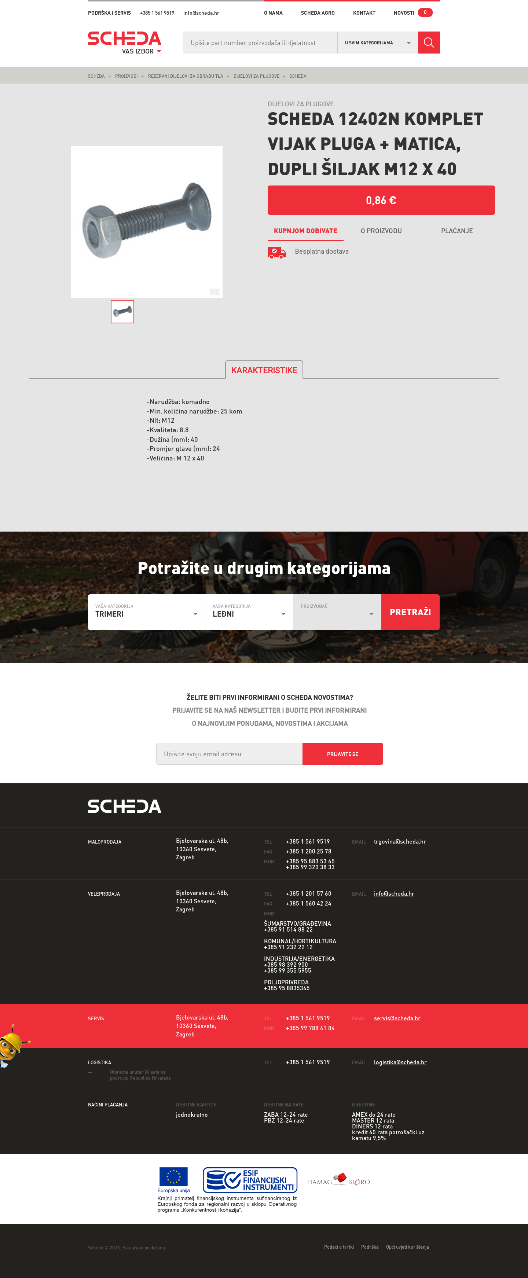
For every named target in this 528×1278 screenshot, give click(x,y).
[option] (146, 222)
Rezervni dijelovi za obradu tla (185, 76)
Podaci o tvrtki (339, 1247)
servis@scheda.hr (397, 1018)
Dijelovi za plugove (256, 76)
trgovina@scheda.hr (400, 841)
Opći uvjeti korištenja (407, 1247)
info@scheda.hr (201, 12)
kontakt (364, 12)
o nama (273, 12)
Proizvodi (126, 76)
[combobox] (378, 42)
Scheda (96, 76)
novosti (404, 12)
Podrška (370, 1247)
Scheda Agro (318, 12)
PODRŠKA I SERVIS (109, 12)
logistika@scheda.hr (400, 1062)
